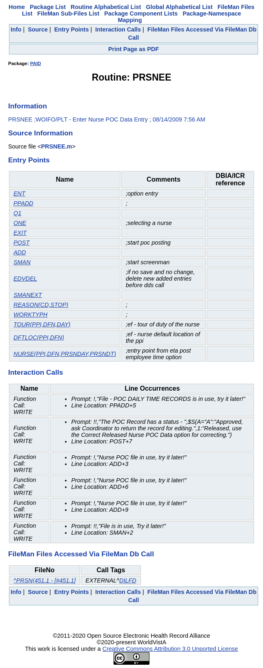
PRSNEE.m (56, 146)
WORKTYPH (30, 314)
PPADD (23, 203)
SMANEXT (27, 295)
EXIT (20, 232)
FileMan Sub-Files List (68, 13)
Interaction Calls (118, 29)
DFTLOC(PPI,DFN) (38, 337)
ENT (19, 193)
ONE (19, 223)
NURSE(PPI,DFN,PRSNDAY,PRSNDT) (64, 354)
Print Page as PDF (133, 49)
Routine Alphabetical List (106, 7)
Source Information (40, 133)
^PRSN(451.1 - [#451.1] (44, 580)
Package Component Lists (141, 13)
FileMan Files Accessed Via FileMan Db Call (81, 554)
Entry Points (71, 29)
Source (38, 29)
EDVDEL (25, 278)
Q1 (17, 213)
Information (27, 106)
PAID (35, 63)
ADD (19, 252)
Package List (48, 7)
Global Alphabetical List (179, 7)
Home (17, 7)
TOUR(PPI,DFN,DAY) (41, 324)
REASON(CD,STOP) (40, 304)
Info (16, 29)
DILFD (127, 580)
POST (21, 242)
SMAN (22, 262)
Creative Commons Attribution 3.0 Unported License (170, 649)
